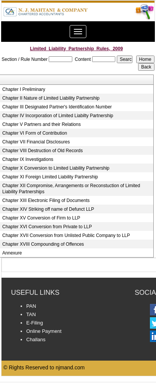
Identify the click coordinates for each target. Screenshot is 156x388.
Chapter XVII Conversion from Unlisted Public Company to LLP (66, 235)
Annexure (12, 253)
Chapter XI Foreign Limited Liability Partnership (50, 177)
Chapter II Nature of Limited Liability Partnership (50, 98)
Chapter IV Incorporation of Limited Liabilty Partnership (57, 115)
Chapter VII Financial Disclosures (36, 142)
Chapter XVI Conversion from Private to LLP (47, 226)
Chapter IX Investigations (27, 159)
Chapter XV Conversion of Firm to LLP (41, 218)
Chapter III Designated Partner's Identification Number (57, 107)
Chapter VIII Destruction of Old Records (42, 150)
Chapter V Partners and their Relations (41, 124)
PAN (31, 306)
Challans (36, 339)
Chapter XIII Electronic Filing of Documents (45, 200)
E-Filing (34, 323)
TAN (31, 314)
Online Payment (44, 331)
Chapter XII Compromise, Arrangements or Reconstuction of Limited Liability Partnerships (71, 188)
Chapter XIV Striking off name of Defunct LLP (48, 209)
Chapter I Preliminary (23, 89)
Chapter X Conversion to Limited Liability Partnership (55, 168)
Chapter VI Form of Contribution (34, 133)
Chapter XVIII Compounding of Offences (43, 244)
